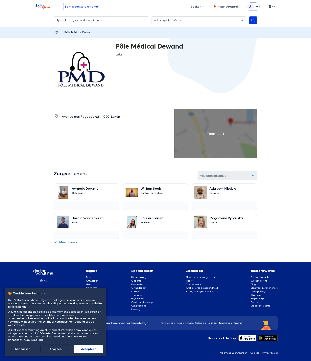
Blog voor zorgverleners (264, 287)
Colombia (200, 322)
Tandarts (136, 294)
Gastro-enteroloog (142, 302)
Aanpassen (22, 349)
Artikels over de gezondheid (202, 287)
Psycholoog (137, 298)
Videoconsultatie (260, 305)
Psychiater (137, 284)
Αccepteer (88, 349)
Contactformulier (261, 277)
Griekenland (168, 322)
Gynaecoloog (138, 305)
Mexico (189, 322)
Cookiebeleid (33, 340)
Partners (256, 302)
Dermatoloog (139, 277)
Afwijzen (56, 349)
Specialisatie (193, 284)
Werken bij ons (259, 280)
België (180, 322)
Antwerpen (92, 280)
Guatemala (225, 322)
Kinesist (135, 291)
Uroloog (135, 309)
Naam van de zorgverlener (201, 277)
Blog (253, 284)
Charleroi (91, 287)
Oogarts (136, 280)
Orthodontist (138, 287)
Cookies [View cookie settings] (254, 352)
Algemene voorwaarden (233, 352)
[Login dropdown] (253, 6)
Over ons (256, 294)
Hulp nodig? (257, 298)
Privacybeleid (270, 352)
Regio (189, 280)
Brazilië (238, 322)
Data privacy (258, 291)
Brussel (90, 277)
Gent (89, 284)
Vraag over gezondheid (199, 291)
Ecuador (212, 322)
